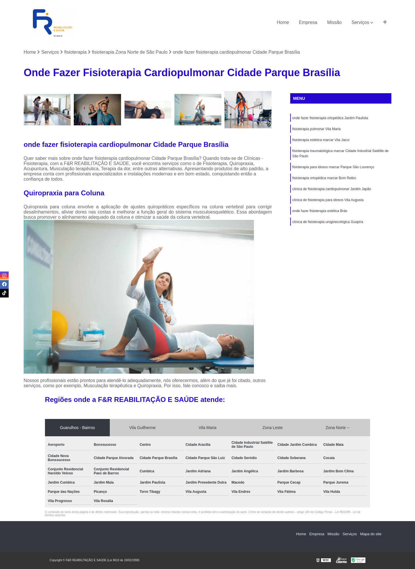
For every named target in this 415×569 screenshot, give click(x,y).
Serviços (360, 22)
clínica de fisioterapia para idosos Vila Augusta (327, 200)
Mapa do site (371, 534)
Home (283, 22)
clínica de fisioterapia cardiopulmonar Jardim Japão (331, 189)
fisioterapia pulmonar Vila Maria (316, 129)
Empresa (308, 22)
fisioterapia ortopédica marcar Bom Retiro (324, 178)
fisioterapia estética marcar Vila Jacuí (321, 140)
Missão (334, 22)
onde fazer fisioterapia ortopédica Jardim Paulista (330, 118)
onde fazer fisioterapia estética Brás (319, 211)
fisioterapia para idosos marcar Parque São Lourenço (333, 167)
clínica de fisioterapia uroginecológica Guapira (327, 222)
